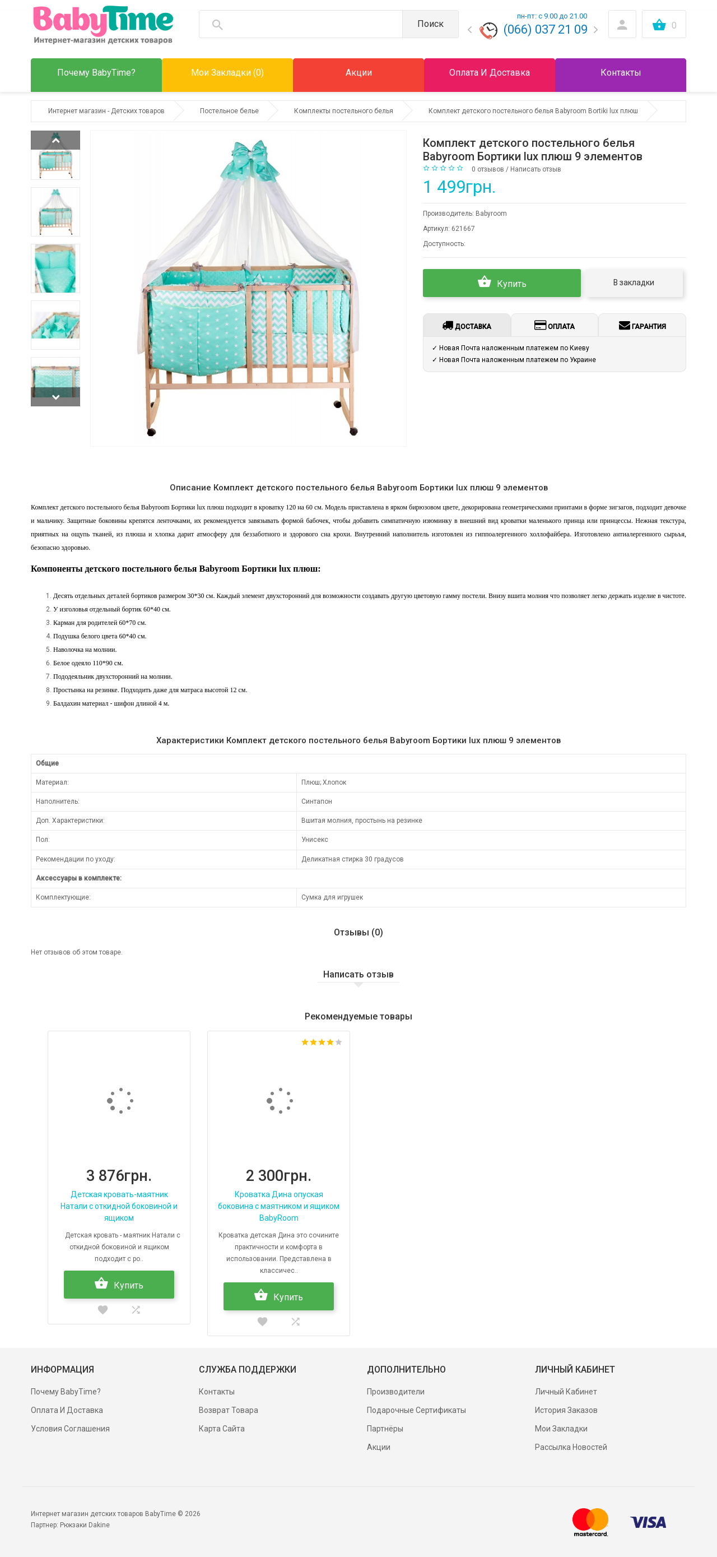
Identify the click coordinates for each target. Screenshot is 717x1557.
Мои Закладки (561, 1428)
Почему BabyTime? (66, 1391)
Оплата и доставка (67, 1410)
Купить (502, 282)
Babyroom (491, 213)
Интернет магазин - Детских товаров (106, 111)
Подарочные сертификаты (416, 1410)
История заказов (566, 1410)
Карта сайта (222, 1428)
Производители (396, 1391)
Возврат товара (228, 1410)
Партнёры (385, 1428)
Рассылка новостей (571, 1447)
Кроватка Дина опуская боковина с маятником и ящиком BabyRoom (278, 1206)
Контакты (217, 1391)
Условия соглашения (70, 1428)
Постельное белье (229, 111)
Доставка (466, 325)
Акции (378, 1447)
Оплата (554, 325)
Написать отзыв (535, 169)
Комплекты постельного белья (343, 111)
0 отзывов (488, 169)
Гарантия (642, 325)
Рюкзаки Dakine (85, 1525)
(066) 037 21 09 (546, 29)
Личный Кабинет (566, 1391)
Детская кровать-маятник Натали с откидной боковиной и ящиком (119, 1206)
